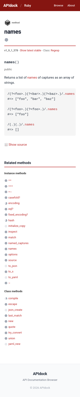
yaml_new (14, 343)
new (10, 321)
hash (11, 220)
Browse (58, 5)
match (12, 237)
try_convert (15, 332)
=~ (10, 191)
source (12, 260)
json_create (15, 309)
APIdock (10, 5)
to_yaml (13, 277)
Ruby (27, 5)
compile (13, 298)
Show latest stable (31, 50)
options (12, 254)
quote (11, 326)
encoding (13, 203)
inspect (12, 231)
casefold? (14, 197)
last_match (15, 315)
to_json (12, 266)
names (32, 77)
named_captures (18, 243)
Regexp (55, 50)
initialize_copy (16, 225)
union (11, 338)
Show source (18, 145)
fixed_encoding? (18, 214)
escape (12, 304)
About (71, 5)
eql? (10, 208)
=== (10, 186)
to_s (10, 271)
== (9, 180)
